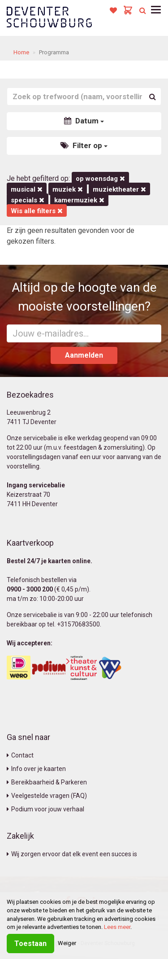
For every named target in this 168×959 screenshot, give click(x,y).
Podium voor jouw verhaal (45, 809)
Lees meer (117, 927)
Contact (20, 755)
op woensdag (100, 179)
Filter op (84, 145)
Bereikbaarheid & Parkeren (47, 782)
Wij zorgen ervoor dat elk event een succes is (72, 854)
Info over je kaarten (36, 768)
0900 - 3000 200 (30, 589)
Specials (27, 200)
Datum (84, 120)
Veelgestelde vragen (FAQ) (47, 795)
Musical (27, 189)
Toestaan (30, 943)
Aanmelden (84, 355)
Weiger (67, 943)
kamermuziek (79, 200)
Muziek (67, 189)
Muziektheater (119, 189)
